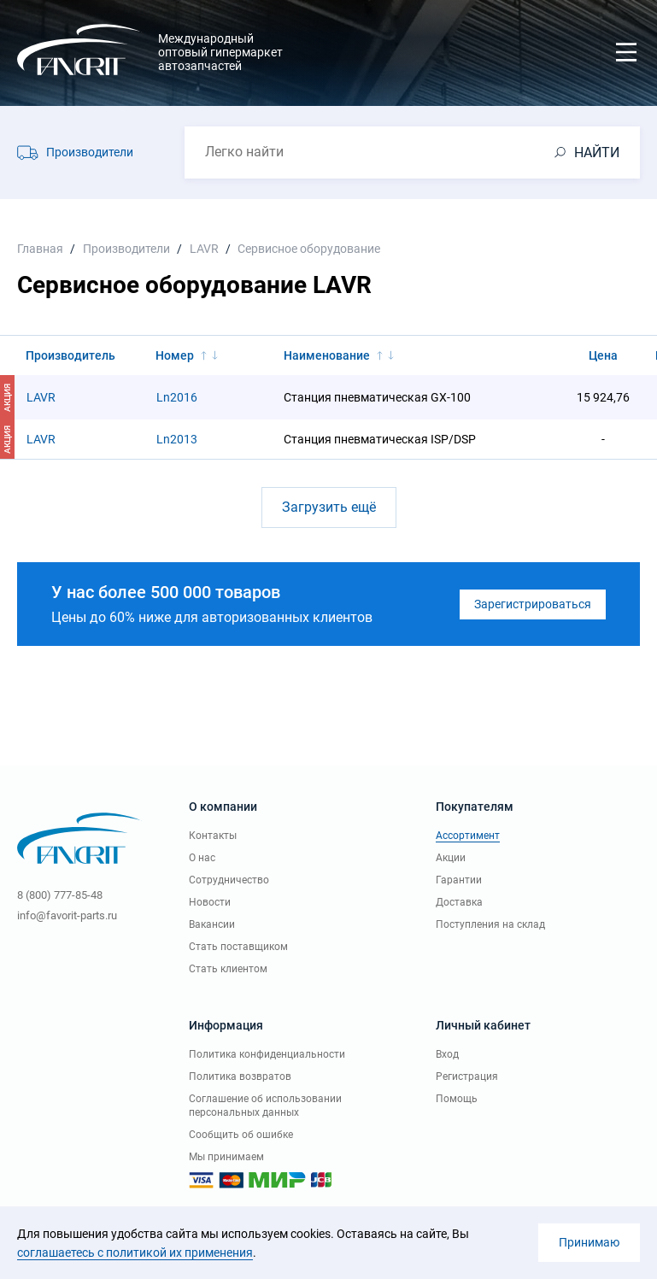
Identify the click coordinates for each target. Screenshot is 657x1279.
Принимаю (589, 1242)
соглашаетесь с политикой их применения (135, 1252)
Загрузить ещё (329, 507)
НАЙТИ (596, 152)
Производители (89, 152)
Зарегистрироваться (532, 604)
